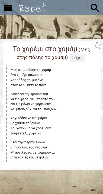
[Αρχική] (32, 7)
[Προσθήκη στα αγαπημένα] (97, 45)
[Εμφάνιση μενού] (8, 7)
